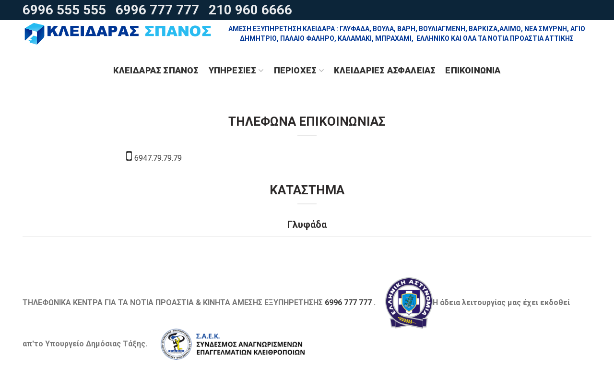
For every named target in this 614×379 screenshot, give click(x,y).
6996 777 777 (157, 10)
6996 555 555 (64, 10)
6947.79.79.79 (154, 158)
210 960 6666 (250, 10)
